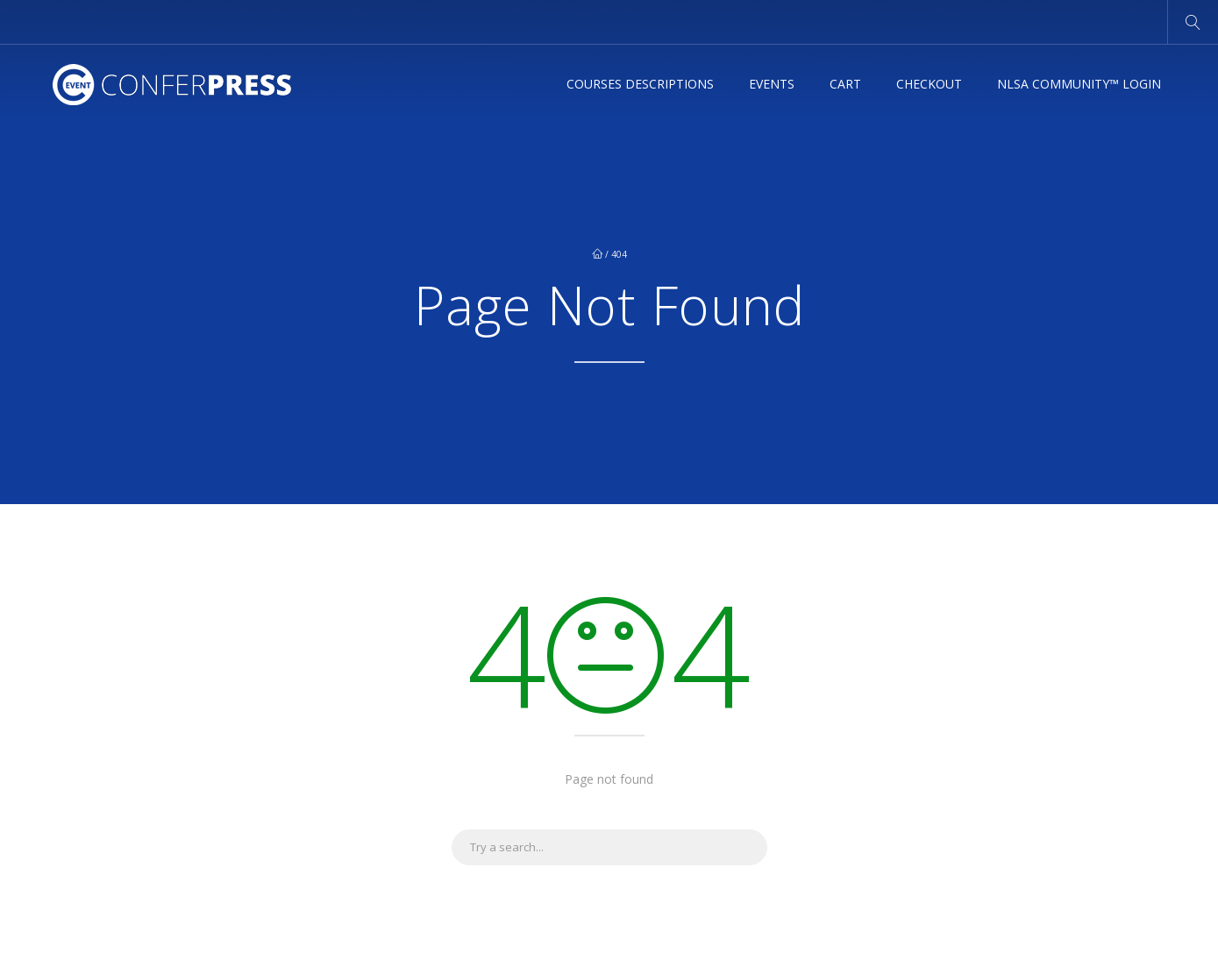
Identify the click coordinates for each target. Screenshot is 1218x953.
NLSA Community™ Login (1079, 83)
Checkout (929, 83)
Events (771, 83)
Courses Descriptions (640, 83)
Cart (845, 83)
